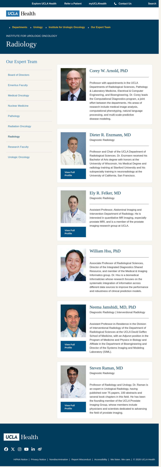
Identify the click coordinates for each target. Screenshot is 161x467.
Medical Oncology (18, 95)
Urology (38, 27)
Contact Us (125, 3)
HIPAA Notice (20, 459)
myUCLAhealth (97, 3)
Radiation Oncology (19, 126)
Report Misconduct (81, 459)
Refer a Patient (72, 3)
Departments (19, 27)
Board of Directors (18, 74)
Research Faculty (18, 146)
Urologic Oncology (19, 157)
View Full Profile (70, 174)
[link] (6, 449)
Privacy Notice (38, 459)
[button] (44, 3)
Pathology (14, 116)
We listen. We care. (120, 459)
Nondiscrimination (58, 459)
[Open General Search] (151, 4)
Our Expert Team (101, 27)
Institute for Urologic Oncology (67, 27)
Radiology (14, 136)
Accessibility (100, 459)
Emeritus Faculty (18, 85)
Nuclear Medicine (18, 105)
